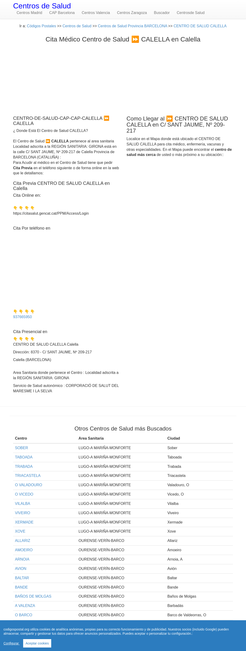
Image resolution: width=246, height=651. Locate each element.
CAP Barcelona (62, 13)
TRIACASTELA (27, 476)
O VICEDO (24, 494)
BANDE (21, 587)
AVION (20, 569)
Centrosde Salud (191, 13)
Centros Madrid (29, 13)
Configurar (12, 643)
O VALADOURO (28, 485)
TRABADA (24, 466)
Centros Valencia (96, 13)
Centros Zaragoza (132, 13)
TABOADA (24, 457)
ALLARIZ (22, 541)
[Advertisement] (123, 78)
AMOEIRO (24, 550)
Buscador (162, 13)
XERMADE (24, 522)
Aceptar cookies (37, 643)
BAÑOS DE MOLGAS (33, 596)
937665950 (22, 317)
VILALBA (22, 504)
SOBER (21, 448)
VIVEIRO (22, 513)
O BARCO (23, 615)
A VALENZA (25, 606)
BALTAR (22, 578)
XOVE (20, 531)
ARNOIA (22, 559)
